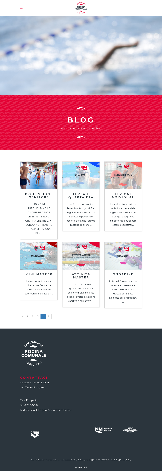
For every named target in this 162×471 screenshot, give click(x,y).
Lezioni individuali (123, 195)
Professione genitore (39, 195)
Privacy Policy (125, 460)
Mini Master (39, 274)
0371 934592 (31, 405)
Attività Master (81, 276)
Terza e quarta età (80, 195)
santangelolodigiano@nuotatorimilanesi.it (49, 410)
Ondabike (123, 274)
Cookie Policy (113, 460)
